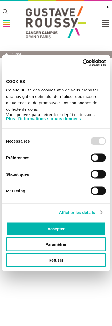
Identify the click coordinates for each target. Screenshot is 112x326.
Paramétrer (55, 244)
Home (6, 54)
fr (107, 7)
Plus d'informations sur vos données (43, 118)
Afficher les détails (77, 212)
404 (18, 54)
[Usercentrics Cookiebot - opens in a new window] (82, 62)
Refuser (56, 260)
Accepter (56, 228)
